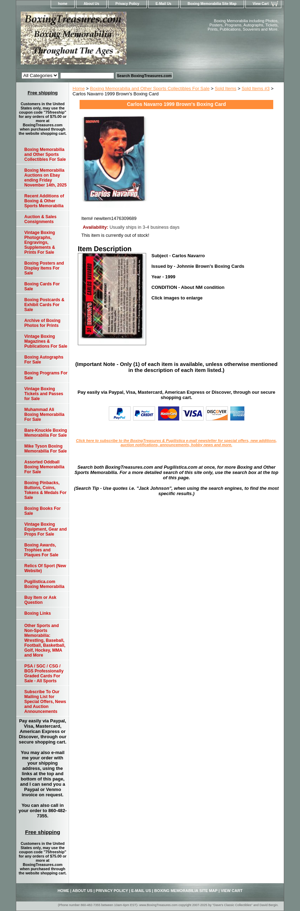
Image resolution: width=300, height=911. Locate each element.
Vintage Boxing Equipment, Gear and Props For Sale (45, 529)
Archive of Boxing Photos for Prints (42, 323)
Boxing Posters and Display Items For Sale (44, 268)
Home (79, 88)
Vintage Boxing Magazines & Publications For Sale (45, 341)
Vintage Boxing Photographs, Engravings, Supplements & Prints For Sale (39, 242)
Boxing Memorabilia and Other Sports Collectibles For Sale (150, 88)
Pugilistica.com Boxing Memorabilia (44, 584)
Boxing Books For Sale (42, 511)
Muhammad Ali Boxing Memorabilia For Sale (44, 414)
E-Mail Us (163, 4)
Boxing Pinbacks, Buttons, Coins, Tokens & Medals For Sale (45, 490)
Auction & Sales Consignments (40, 219)
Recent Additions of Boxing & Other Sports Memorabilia (44, 201)
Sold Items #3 (256, 88)
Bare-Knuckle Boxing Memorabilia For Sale (45, 433)
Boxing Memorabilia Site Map (212, 4)
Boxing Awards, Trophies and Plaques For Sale (41, 550)
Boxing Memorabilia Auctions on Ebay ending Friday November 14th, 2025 (45, 178)
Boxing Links (37, 613)
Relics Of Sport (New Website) (45, 568)
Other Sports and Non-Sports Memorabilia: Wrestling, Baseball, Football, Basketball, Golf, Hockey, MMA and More (44, 640)
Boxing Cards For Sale (42, 286)
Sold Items (225, 88)
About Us (91, 4)
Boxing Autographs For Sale (43, 360)
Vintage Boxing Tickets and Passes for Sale (43, 393)
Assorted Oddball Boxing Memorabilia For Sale (44, 467)
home (63, 4)
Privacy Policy (127, 4)
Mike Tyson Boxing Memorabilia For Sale (45, 449)
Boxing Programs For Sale (46, 375)
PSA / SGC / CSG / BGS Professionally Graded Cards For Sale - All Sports (43, 673)
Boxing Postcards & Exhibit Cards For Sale (44, 304)
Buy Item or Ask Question (40, 600)
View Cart (261, 4)
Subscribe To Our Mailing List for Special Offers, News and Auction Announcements (45, 701)
